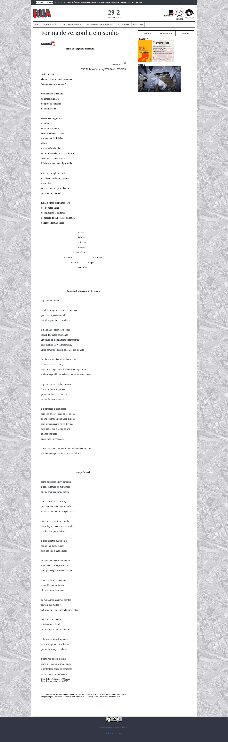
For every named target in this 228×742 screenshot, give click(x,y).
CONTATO (138, 24)
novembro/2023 (114, 17)
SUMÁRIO (147, 33)
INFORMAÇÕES (51, 24)
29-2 (114, 12)
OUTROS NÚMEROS (72, 24)
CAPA (37, 24)
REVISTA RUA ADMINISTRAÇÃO (114, 727)
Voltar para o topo (114, 733)
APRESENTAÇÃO (166, 33)
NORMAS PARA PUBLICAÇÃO (99, 24)
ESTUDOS (185, 33)
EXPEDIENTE (123, 24)
